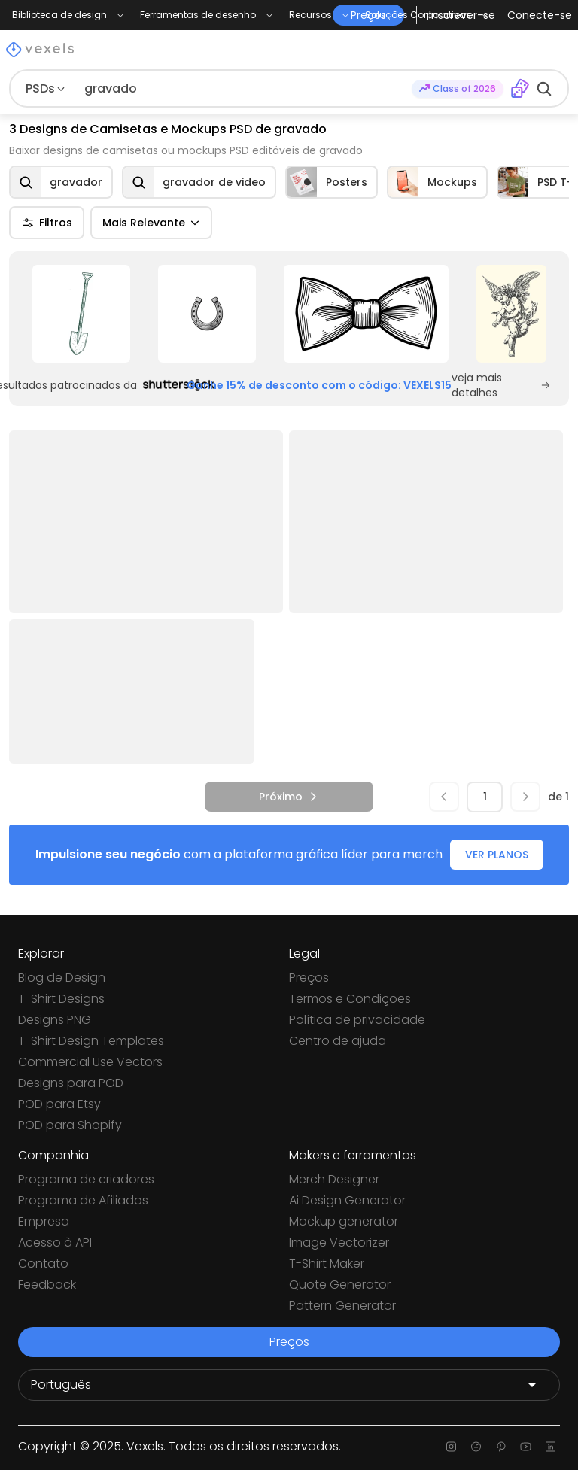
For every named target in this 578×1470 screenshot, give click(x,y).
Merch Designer (334, 1179)
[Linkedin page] (550, 1447)
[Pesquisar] (243, 89)
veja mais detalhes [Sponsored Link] (501, 385)
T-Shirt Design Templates (91, 1040)
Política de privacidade (357, 1019)
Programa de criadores (86, 1179)
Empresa (43, 1221)
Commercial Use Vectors (90, 1062)
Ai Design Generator (347, 1200)
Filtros (46, 222)
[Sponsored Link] (81, 313)
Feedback (47, 1284)
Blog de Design (61, 977)
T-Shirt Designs (61, 998)
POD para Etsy (59, 1104)
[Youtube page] (525, 1447)
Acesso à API (55, 1242)
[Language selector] (289, 1385)
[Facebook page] (476, 1447)
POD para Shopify (70, 1125)
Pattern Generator (342, 1305)
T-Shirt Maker (326, 1263)
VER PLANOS (496, 854)
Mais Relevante (151, 222)
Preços (309, 977)
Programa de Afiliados (83, 1200)
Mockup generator (343, 1221)
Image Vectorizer (339, 1242)
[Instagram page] (451, 1447)
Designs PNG (54, 1019)
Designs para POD (70, 1083)
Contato (43, 1263)
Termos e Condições (350, 998)
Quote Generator (340, 1284)
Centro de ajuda (337, 1040)
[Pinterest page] (500, 1447)
